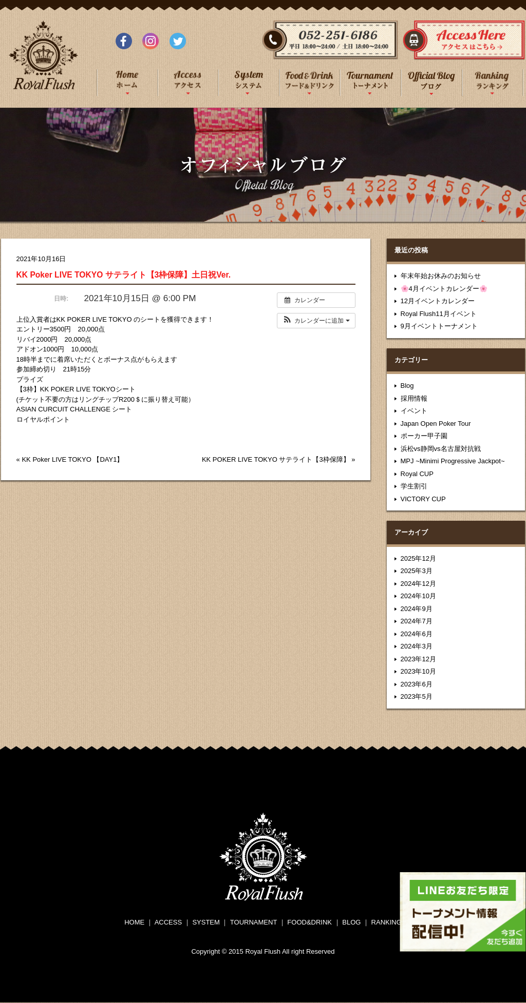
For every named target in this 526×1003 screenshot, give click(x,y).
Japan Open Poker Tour (436, 423)
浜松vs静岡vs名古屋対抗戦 (441, 449)
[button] (316, 320)
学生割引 (414, 486)
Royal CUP (417, 474)
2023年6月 (417, 684)
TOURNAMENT (253, 922)
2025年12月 (418, 558)
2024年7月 (417, 621)
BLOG (351, 922)
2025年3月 (417, 571)
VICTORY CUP (423, 499)
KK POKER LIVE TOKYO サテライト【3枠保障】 (276, 459)
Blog (407, 385)
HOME (134, 922)
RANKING (386, 922)
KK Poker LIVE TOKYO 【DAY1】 (72, 459)
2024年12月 (418, 583)
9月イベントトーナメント (439, 326)
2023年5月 (417, 696)
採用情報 (414, 398)
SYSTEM (205, 922)
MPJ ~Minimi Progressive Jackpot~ (453, 461)
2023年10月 (418, 671)
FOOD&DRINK (309, 922)
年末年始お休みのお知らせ (441, 276)
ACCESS (168, 922)
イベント (414, 411)
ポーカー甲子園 (424, 436)
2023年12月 (418, 659)
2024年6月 (417, 634)
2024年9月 (417, 609)
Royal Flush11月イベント (439, 314)
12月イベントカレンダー (438, 301)
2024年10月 (418, 596)
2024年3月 (417, 646)
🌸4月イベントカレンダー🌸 (444, 288)
